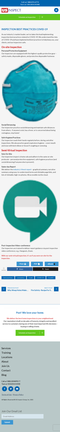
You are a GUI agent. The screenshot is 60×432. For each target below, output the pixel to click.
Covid (30, 278)
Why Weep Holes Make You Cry (19, 289)
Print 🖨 (23, 264)
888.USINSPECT (13, 381)
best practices (8, 278)
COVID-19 (40, 278)
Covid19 (50, 278)
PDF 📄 (37, 264)
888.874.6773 (33, 2)
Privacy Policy (18, 394)
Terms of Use (7, 394)
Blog (4, 374)
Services (6, 348)
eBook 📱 (52, 264)
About (5, 361)
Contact (6, 370)
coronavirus (20, 278)
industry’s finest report (22, 169)
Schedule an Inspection (27, 17)
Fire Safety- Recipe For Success (43, 289)
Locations (7, 357)
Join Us (5, 365)
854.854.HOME (33, 4)
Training (6, 352)
